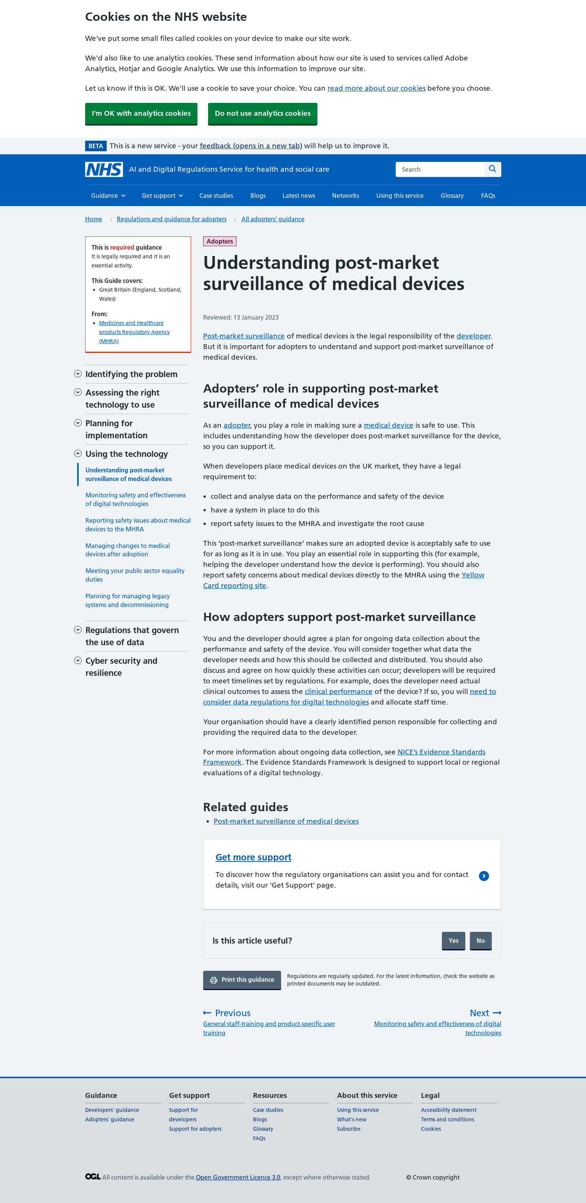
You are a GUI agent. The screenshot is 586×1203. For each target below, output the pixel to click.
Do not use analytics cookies (263, 113)
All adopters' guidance (273, 219)
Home (93, 219)
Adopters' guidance (109, 1119)
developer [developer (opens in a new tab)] (473, 336)
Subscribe (349, 1128)
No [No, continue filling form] (481, 940)
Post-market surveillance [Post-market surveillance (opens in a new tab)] (244, 336)
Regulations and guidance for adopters (172, 219)
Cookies (431, 1128)
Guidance (104, 198)
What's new (352, 1119)
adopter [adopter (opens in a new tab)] (237, 425)
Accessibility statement (448, 1110)
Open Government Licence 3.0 (238, 1177)
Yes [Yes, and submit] (454, 940)
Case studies (216, 195)
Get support (159, 198)
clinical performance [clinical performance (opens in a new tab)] (339, 691)
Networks (345, 195)
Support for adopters (195, 1128)
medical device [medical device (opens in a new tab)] (388, 425)
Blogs (258, 195)
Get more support (253, 857)
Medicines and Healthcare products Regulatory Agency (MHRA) (134, 332)
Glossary (452, 195)
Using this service (400, 195)
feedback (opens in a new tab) (251, 145)
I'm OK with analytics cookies (141, 113)
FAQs (488, 195)
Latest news (299, 195)
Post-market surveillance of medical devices (286, 821)
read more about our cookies (377, 88)
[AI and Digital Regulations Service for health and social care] (207, 169)
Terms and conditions (447, 1119)
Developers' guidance (112, 1110)
